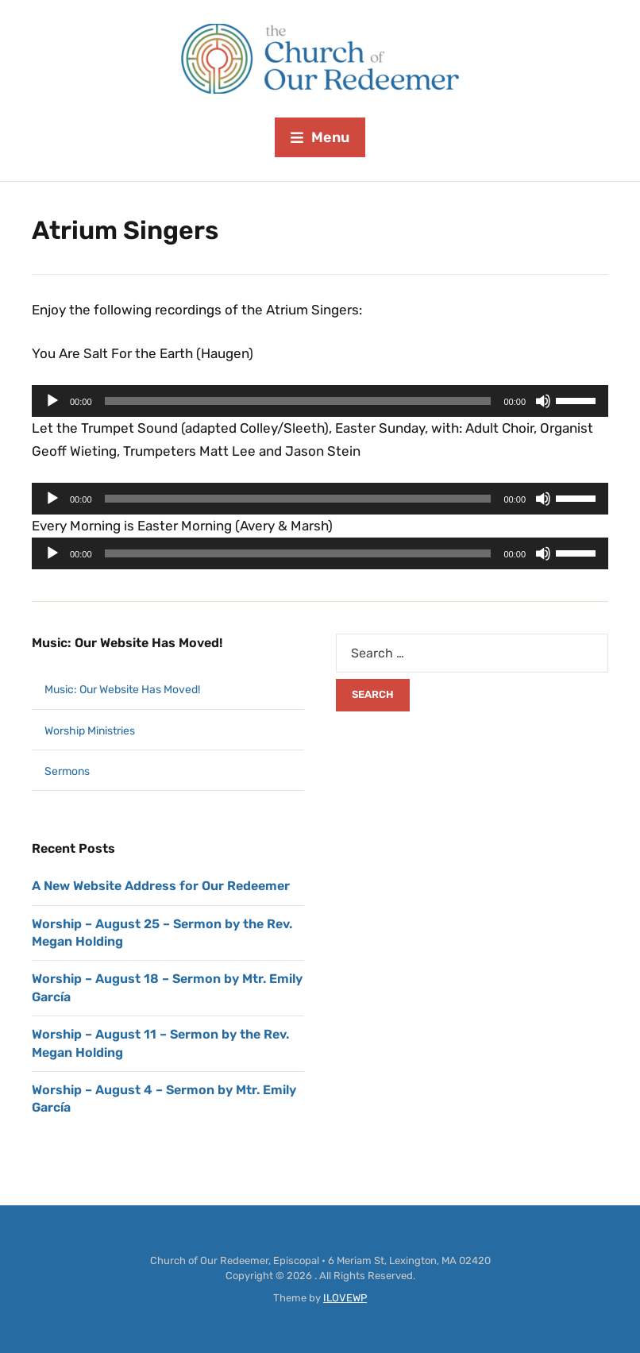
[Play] (52, 401)
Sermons (67, 771)
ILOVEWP (345, 1298)
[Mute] (543, 401)
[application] (320, 401)
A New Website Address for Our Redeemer (161, 885)
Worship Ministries (89, 731)
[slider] (298, 401)
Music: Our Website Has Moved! (127, 642)
